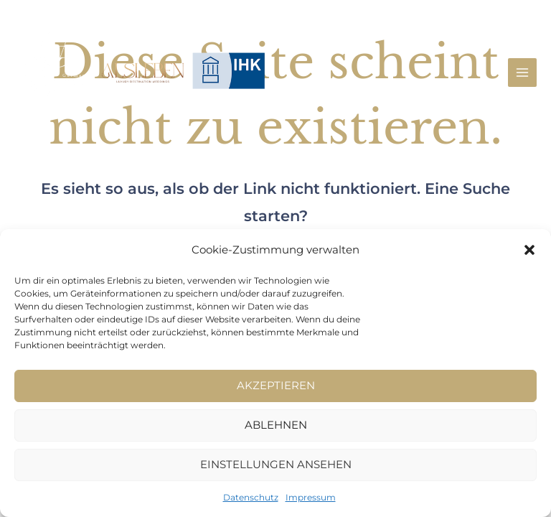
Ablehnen (276, 425)
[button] (529, 250)
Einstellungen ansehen (276, 464)
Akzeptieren (276, 385)
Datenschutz (250, 497)
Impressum (311, 497)
